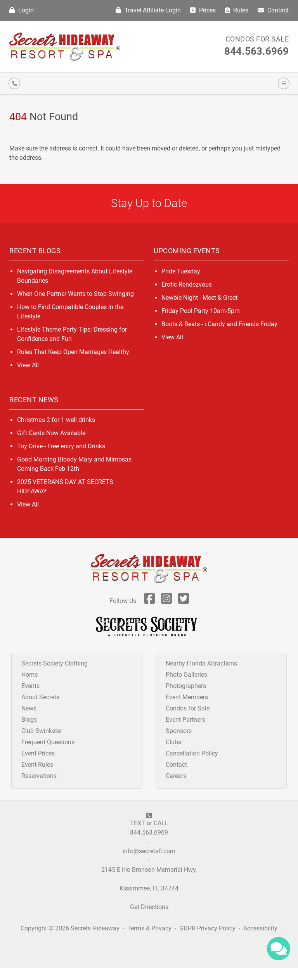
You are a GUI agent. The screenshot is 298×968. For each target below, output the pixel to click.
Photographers (186, 686)
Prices (203, 10)
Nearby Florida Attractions (201, 663)
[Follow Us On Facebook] (149, 601)
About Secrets (40, 697)
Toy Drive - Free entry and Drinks (61, 446)
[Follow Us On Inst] (166, 601)
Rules (236, 10)
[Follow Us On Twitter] (183, 601)
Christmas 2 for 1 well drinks (56, 420)
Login (21, 10)
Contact (273, 10)
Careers (176, 776)
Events (30, 686)
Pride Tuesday (180, 271)
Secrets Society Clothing (54, 663)
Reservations (39, 776)
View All (28, 365)
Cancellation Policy (192, 753)
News (28, 708)
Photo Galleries (186, 674)
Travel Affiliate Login (148, 10)
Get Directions (149, 907)
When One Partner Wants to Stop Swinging (75, 293)
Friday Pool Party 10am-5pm (200, 311)
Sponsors (179, 731)
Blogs (29, 719)
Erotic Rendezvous (186, 284)
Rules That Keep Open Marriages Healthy (73, 352)
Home (29, 674)
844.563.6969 (256, 51)
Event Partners (185, 719)
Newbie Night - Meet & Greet (199, 297)
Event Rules (37, 764)
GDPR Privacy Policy (208, 928)
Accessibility (260, 928)
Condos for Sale (257, 39)
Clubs (173, 742)
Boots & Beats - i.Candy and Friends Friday (219, 324)
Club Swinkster (41, 731)
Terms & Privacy (149, 928)
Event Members (187, 697)
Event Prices (38, 753)
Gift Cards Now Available (51, 433)
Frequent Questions (47, 742)
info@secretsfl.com (149, 851)
